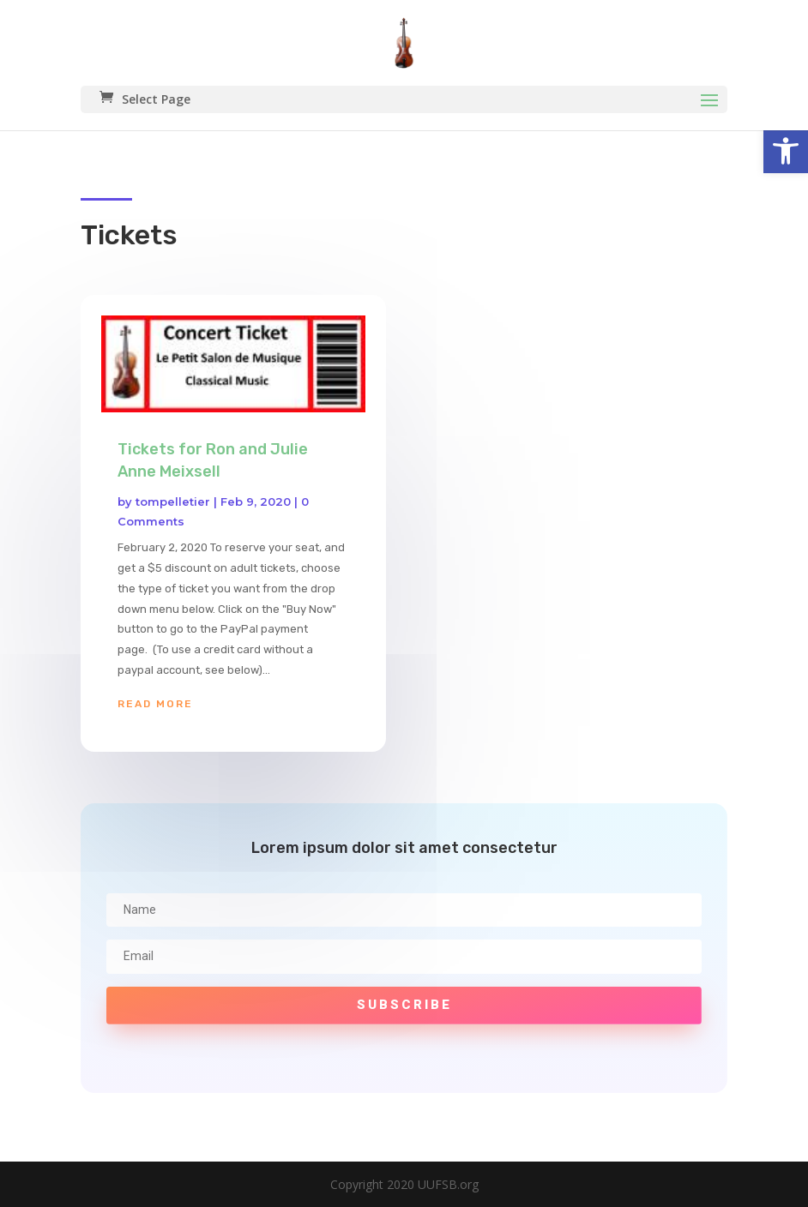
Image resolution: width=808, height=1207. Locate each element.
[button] (785, 151)
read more (155, 704)
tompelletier (173, 501)
